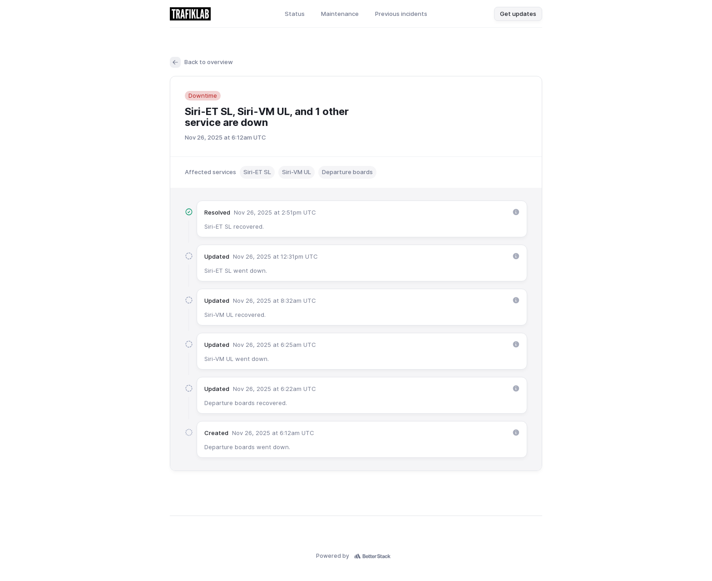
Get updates (518, 13)
